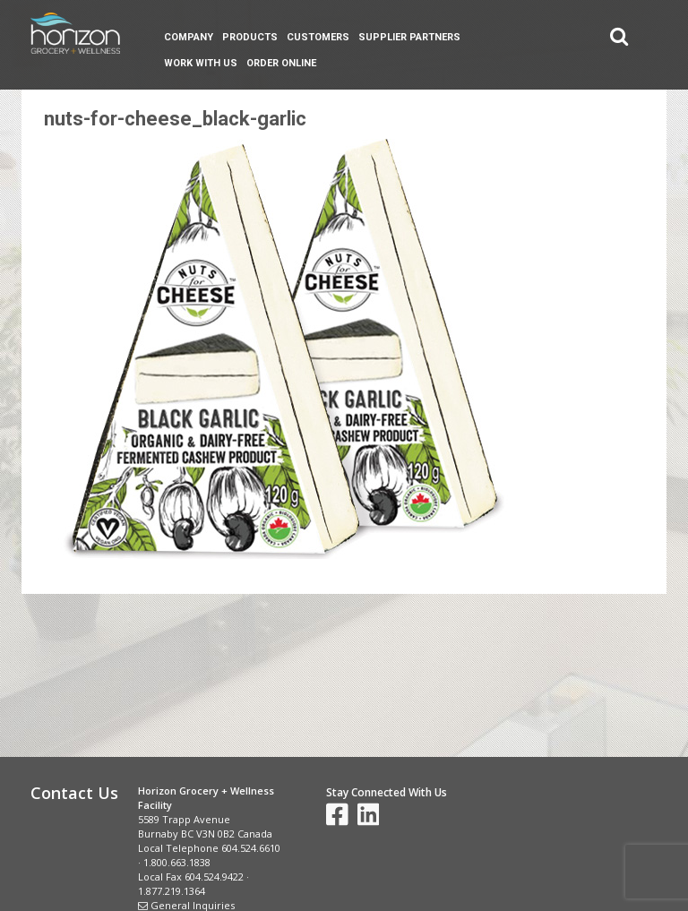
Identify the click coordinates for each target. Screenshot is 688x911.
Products (250, 37)
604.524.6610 (250, 848)
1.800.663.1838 (177, 862)
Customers (318, 37)
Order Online (281, 63)
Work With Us (200, 63)
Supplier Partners (409, 37)
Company (188, 37)
